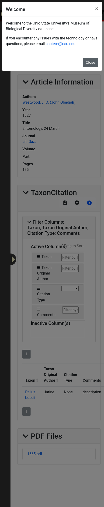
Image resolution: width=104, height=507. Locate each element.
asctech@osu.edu (60, 44)
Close (90, 62)
